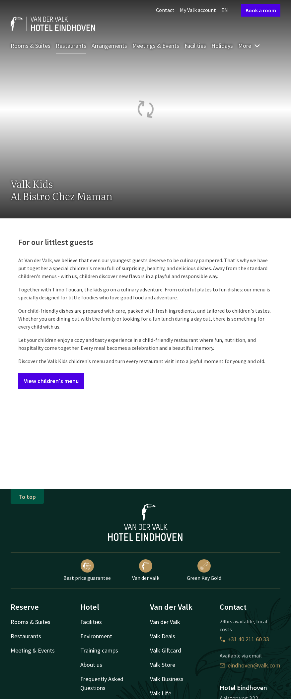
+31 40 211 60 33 (244, 639)
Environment (96, 636)
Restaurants (71, 45)
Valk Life (160, 693)
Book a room (261, 10)
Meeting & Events (33, 650)
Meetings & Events (155, 45)
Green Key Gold (204, 570)
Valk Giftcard (165, 650)
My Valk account (198, 10)
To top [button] (27, 497)
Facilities (195, 45)
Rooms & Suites (30, 45)
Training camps (99, 650)
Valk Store (162, 664)
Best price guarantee (87, 570)
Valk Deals (162, 636)
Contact (165, 10)
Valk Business (166, 679)
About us (91, 664)
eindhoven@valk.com (250, 665)
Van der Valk (145, 570)
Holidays (222, 45)
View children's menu (51, 381)
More (249, 45)
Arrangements (109, 45)
